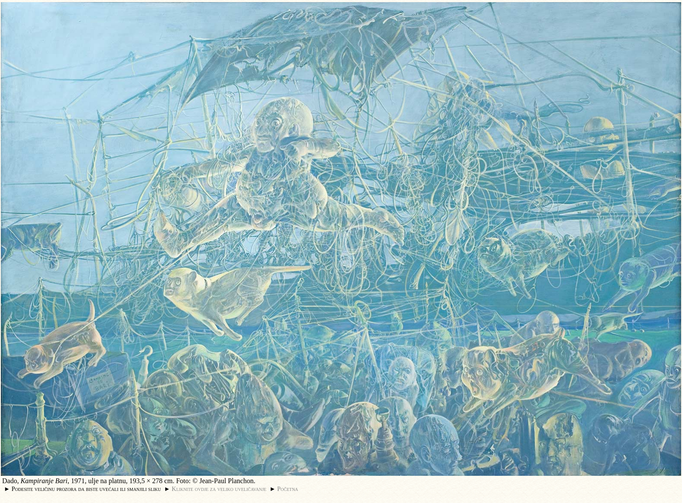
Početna (288, 488)
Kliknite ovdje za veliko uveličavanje (219, 488)
